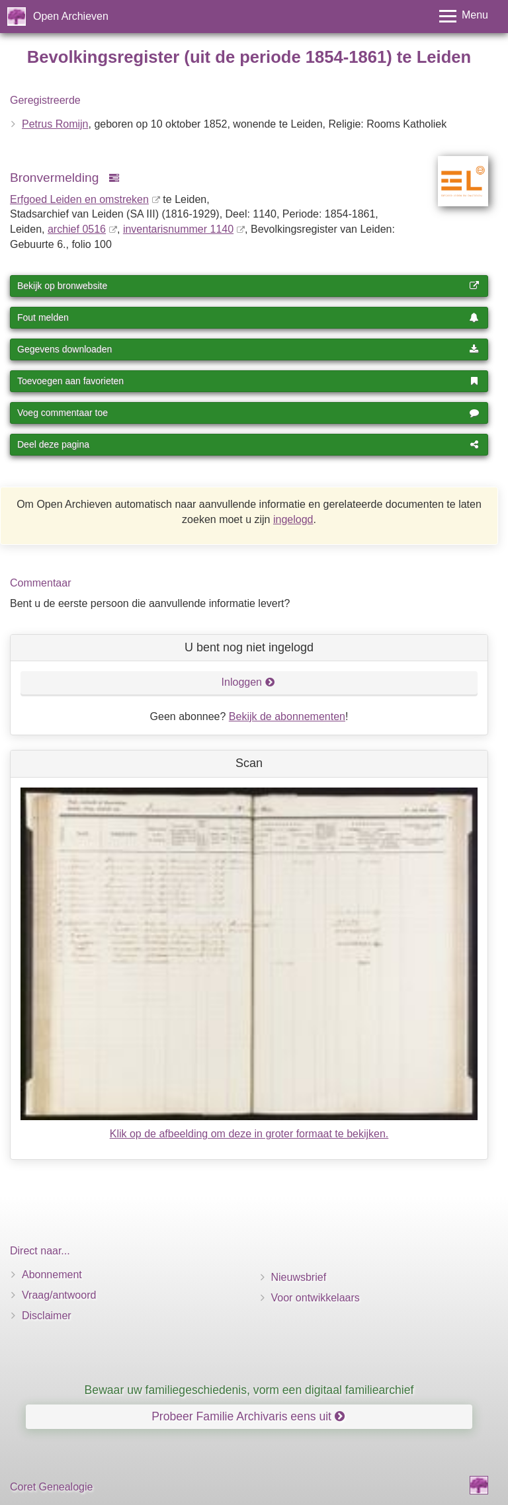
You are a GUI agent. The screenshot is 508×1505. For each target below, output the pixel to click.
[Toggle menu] (463, 16)
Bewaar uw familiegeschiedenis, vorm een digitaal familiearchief (249, 1390)
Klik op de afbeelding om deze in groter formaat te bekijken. (249, 1133)
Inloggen (248, 682)
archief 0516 (77, 229)
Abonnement (52, 1274)
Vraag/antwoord (59, 1295)
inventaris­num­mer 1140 (178, 229)
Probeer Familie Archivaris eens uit (248, 1416)
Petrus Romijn (55, 124)
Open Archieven (70, 16)
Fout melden (248, 317)
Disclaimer (46, 1315)
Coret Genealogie (51, 1486)
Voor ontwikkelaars (315, 1297)
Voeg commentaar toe (248, 412)
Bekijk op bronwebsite (248, 285)
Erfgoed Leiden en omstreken (79, 199)
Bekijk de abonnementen (287, 716)
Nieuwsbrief (299, 1277)
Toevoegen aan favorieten (248, 381)
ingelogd (293, 519)
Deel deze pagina (248, 444)
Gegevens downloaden (248, 349)
